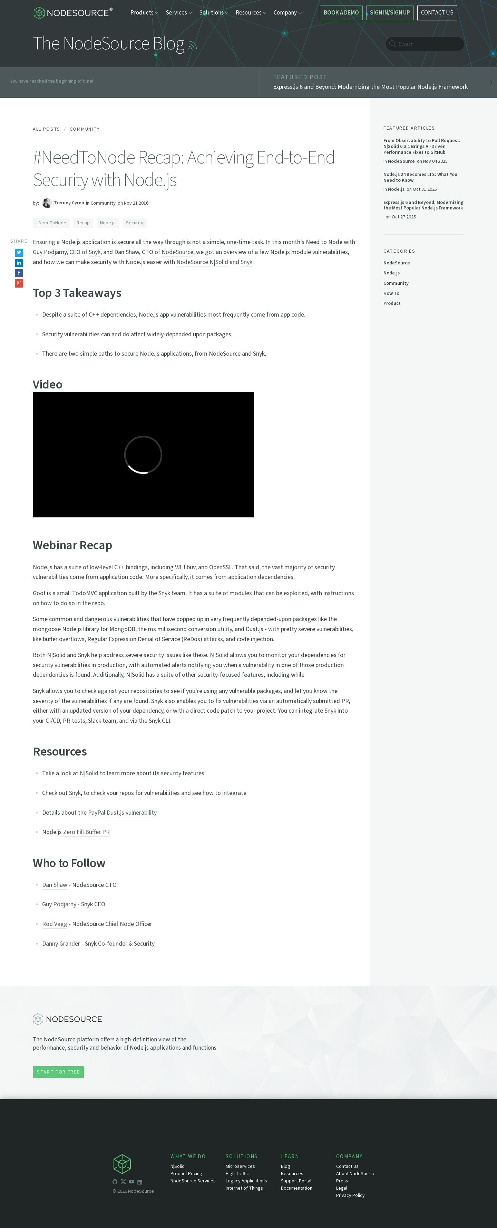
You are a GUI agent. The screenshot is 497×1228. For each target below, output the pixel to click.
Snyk (94, 252)
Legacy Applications (246, 1181)
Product (392, 303)
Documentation (296, 1188)
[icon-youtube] (131, 1182)
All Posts (46, 129)
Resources (251, 13)
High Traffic (237, 1173)
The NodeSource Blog (108, 43)
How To (391, 293)
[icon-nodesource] (141, 1165)
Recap (83, 222)
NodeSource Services (193, 1181)
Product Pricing (186, 1173)
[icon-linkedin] (139, 1182)
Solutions (214, 13)
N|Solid (89, 773)
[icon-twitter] (123, 1182)
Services (179, 13)
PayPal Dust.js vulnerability (122, 812)
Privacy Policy (350, 1195)
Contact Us (347, 1166)
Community (85, 129)
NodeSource (177, 252)
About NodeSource (356, 1173)
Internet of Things (244, 1188)
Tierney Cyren (69, 203)
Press (342, 1181)
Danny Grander (61, 943)
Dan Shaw (54, 885)
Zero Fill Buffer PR (86, 832)
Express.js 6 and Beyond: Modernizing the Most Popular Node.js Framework (423, 206)
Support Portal (296, 1181)
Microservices (240, 1166)
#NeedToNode (51, 222)
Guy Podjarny (59, 904)
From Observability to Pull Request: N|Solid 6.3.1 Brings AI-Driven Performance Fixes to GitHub (421, 146)
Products (144, 13)
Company (288, 13)
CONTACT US (437, 13)
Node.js (108, 222)
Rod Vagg (54, 924)
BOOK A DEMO (341, 13)
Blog (285, 1166)
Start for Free (58, 1072)
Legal (341, 1188)
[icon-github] (115, 1182)
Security (134, 222)
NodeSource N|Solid (202, 262)
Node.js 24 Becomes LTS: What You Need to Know (420, 178)
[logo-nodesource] (73, 13)
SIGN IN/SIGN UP (390, 13)
